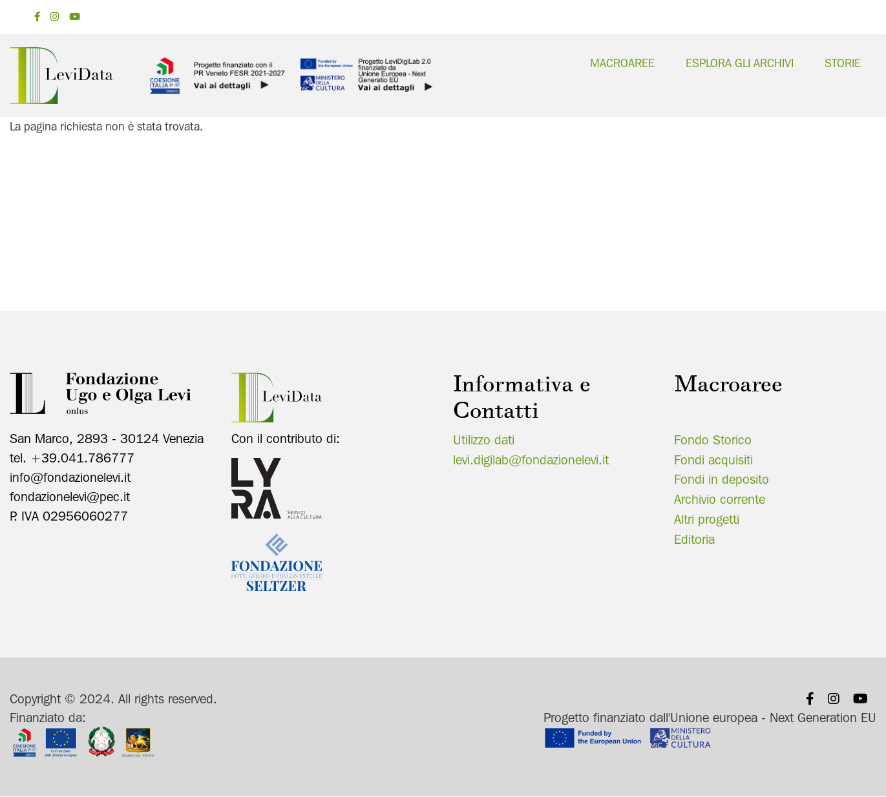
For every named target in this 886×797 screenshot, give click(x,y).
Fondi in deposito (721, 479)
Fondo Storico (713, 440)
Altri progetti (706, 519)
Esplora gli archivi (740, 63)
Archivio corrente (719, 499)
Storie (843, 63)
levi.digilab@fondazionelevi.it (531, 460)
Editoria (694, 539)
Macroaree (622, 63)
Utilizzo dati (483, 440)
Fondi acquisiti (713, 460)
